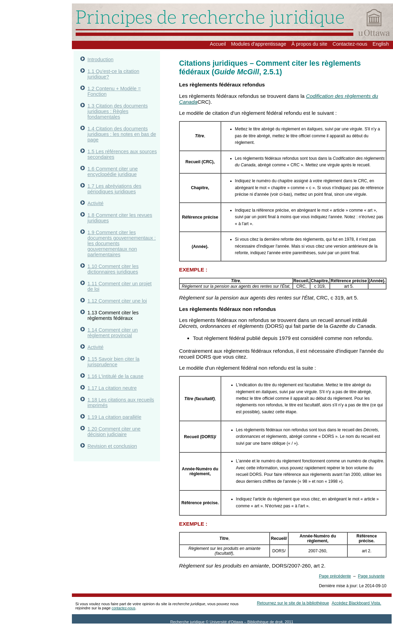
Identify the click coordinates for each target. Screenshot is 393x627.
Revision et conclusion (112, 446)
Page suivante (371, 576)
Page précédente (335, 576)
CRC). (204, 102)
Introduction (100, 59)
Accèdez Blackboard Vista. (356, 603)
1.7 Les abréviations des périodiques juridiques (114, 188)
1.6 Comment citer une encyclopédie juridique (112, 171)
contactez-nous (123, 608)
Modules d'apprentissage (258, 44)
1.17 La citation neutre (112, 388)
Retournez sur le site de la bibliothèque (293, 603)
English (381, 44)
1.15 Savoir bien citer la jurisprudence (113, 361)
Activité (95, 203)
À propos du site (309, 44)
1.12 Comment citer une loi (117, 301)
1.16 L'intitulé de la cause (115, 376)
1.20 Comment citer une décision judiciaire (114, 431)
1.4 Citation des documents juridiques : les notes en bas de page (121, 134)
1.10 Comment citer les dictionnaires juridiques (113, 269)
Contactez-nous (350, 44)
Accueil (218, 44)
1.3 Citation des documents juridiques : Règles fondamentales (117, 111)
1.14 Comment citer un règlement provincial (112, 332)
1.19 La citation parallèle (114, 417)
